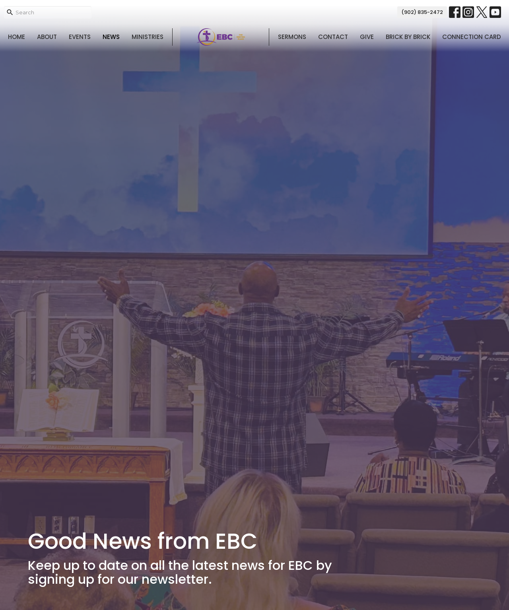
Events (80, 37)
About (47, 37)
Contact (333, 37)
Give (367, 37)
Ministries (147, 37)
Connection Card (471, 37)
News (111, 37)
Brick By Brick (408, 37)
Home (16, 37)
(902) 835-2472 (422, 12)
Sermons (292, 37)
